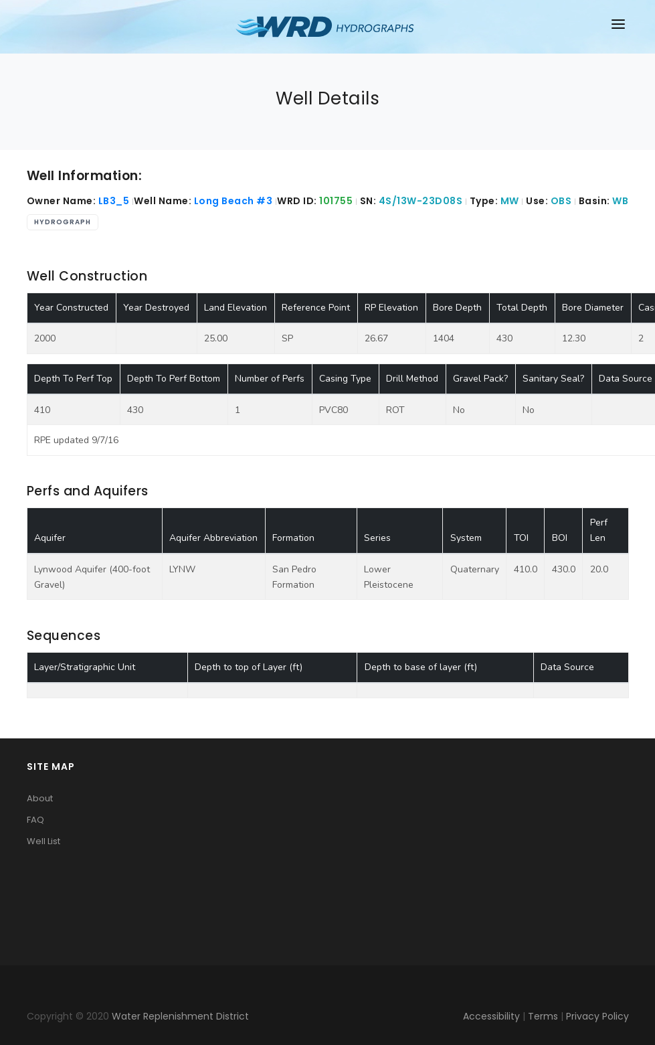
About (40, 798)
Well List (43, 841)
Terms (543, 1016)
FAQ (35, 819)
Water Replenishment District (180, 1016)
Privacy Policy (597, 1016)
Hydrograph (62, 222)
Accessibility (491, 1016)
